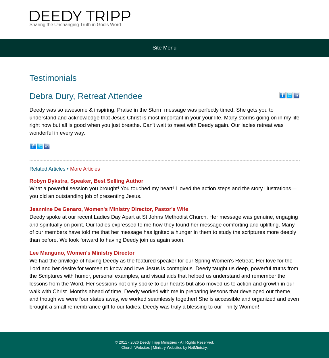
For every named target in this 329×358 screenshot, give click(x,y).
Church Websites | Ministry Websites (152, 347)
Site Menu (165, 48)
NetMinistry (197, 347)
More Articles (85, 169)
